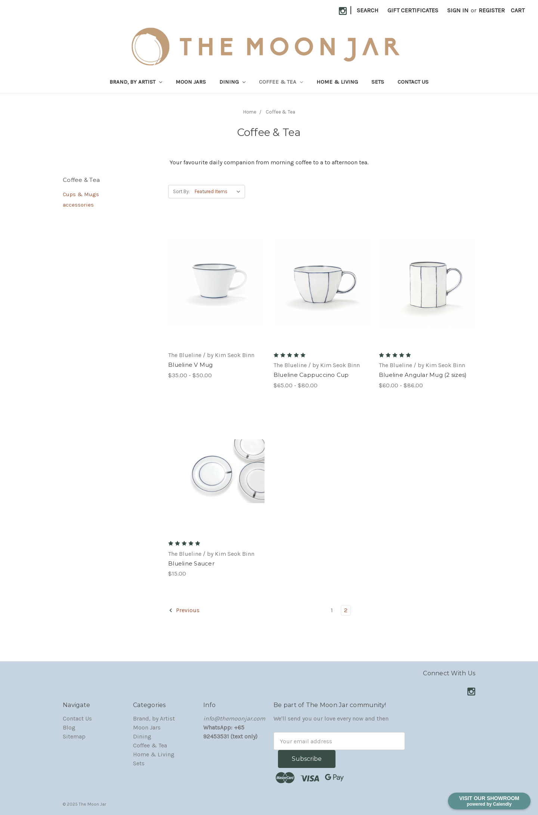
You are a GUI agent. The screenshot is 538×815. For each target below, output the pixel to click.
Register (492, 10)
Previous (184, 610)
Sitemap (74, 736)
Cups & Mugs (81, 194)
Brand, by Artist (135, 81)
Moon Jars (191, 81)
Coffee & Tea (281, 81)
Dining (232, 81)
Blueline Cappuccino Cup (311, 374)
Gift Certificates (412, 10)
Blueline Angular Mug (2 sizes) (423, 374)
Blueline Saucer (191, 563)
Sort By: (181, 191)
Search (367, 10)
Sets (377, 81)
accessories (78, 204)
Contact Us (413, 81)
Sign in (458, 10)
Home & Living (337, 81)
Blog (69, 727)
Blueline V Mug (190, 364)
